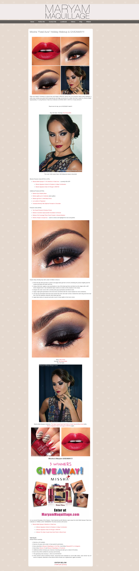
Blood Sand (81, 424)
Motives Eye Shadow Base (40, 193)
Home (32, 21)
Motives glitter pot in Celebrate (40, 196)
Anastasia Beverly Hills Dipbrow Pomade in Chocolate (47, 203)
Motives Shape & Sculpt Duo (40, 217)
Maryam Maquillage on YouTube (51, 546)
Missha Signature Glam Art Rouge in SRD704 (47, 186)
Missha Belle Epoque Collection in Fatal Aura (44, 524)
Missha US (42, 548)
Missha (39, 532)
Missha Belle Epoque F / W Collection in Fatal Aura (46, 181)
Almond (59, 212)
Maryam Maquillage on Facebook (56, 548)
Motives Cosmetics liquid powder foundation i (44, 212)
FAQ (80, 21)
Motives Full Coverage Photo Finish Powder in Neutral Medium (49, 215)
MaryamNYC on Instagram (73, 546)
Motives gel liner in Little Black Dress (42, 198)
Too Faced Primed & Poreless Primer (42, 210)
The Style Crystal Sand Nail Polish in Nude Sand (63, 424)
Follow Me (41, 21)
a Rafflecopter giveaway (60, 564)
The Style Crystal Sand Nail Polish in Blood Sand (53, 532)
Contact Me (52, 21)
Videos (73, 21)
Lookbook (63, 21)
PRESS (88, 21)
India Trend (62, 359)
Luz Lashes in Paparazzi (39, 201)
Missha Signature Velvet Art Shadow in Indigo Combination (51, 184)
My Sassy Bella (67, 112)
